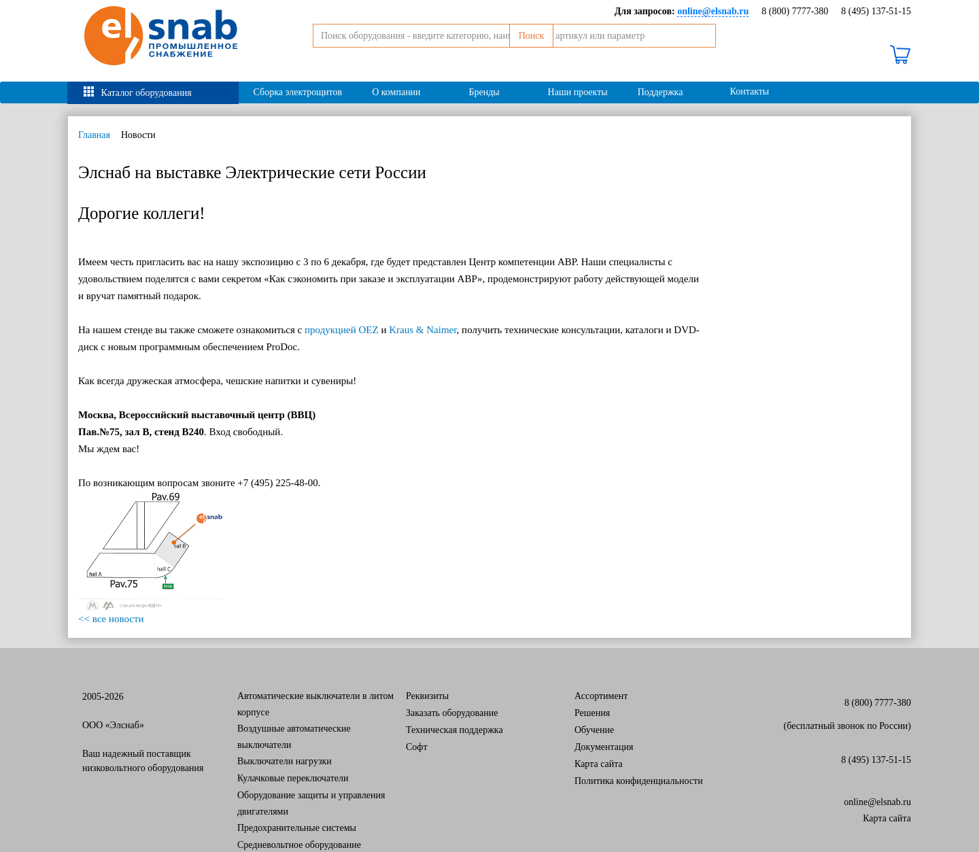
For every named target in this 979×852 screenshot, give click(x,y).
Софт (417, 747)
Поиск (716, 52)
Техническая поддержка (454, 730)
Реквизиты (427, 696)
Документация (603, 747)
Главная (94, 135)
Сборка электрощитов (298, 92)
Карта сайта (598, 764)
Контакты (750, 91)
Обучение (594, 730)
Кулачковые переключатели (293, 778)
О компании (396, 92)
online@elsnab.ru (877, 802)
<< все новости (111, 618)
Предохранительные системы (296, 828)
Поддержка (660, 92)
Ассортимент (601, 696)
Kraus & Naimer (422, 329)
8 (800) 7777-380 (794, 11)
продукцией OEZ (342, 329)
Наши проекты (578, 92)
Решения (592, 713)
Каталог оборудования (146, 93)
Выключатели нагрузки (284, 761)
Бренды (483, 92)
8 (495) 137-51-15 (876, 11)
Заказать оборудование (452, 713)
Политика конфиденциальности (638, 781)
